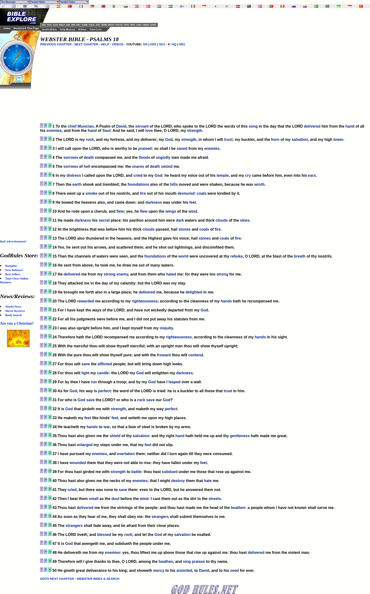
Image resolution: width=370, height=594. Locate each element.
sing (187, 562)
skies (244, 220)
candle (103, 373)
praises (198, 562)
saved (182, 148)
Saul (106, 131)
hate (208, 481)
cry (248, 175)
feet (192, 202)
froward (164, 355)
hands (226, 301)
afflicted (105, 364)
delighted (193, 292)
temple (223, 175)
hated (171, 274)
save (85, 364)
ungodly (163, 157)
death (89, 157)
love (149, 131)
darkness (153, 202)
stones (184, 229)
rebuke (236, 256)
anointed (184, 570)
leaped (174, 382)
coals (201, 193)
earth (77, 184)
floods (144, 157)
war (106, 427)
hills (174, 184)
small (93, 499)
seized (166, 166)
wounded (77, 463)
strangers (160, 517)
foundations (138, 184)
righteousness (144, 301)
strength (194, 131)
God (169, 140)
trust (228, 140)
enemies (54, 131)
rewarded (85, 301)
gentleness (240, 436)
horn (275, 140)
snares (138, 166)
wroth (259, 184)
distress (74, 175)
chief (72, 126)
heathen (238, 508)
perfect (104, 391)
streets (215, 499)
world (183, 256)
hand (349, 126)
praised (145, 148)
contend (195, 355)
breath (300, 256)
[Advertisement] (19, 160)
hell (87, 166)
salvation (300, 140)
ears (312, 175)
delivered (312, 126)
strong (109, 274)
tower (338, 140)
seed (234, 570)
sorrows (70, 157)
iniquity (166, 328)
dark (180, 220)
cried (138, 175)
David (121, 126)
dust (115, 499)
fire (143, 193)
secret (104, 220)
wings (170, 211)
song (253, 126)
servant (142, 126)
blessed (104, 535)
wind (193, 211)
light (85, 373)
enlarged (84, 445)
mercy (158, 570)
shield (114, 436)
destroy (178, 481)
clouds (221, 220)
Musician (86, 126)
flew (120, 211)
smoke (91, 193)
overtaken (126, 454)
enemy (122, 274)
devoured (185, 193)
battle (136, 472)
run (94, 382)
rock (90, 140)
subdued (169, 472)
